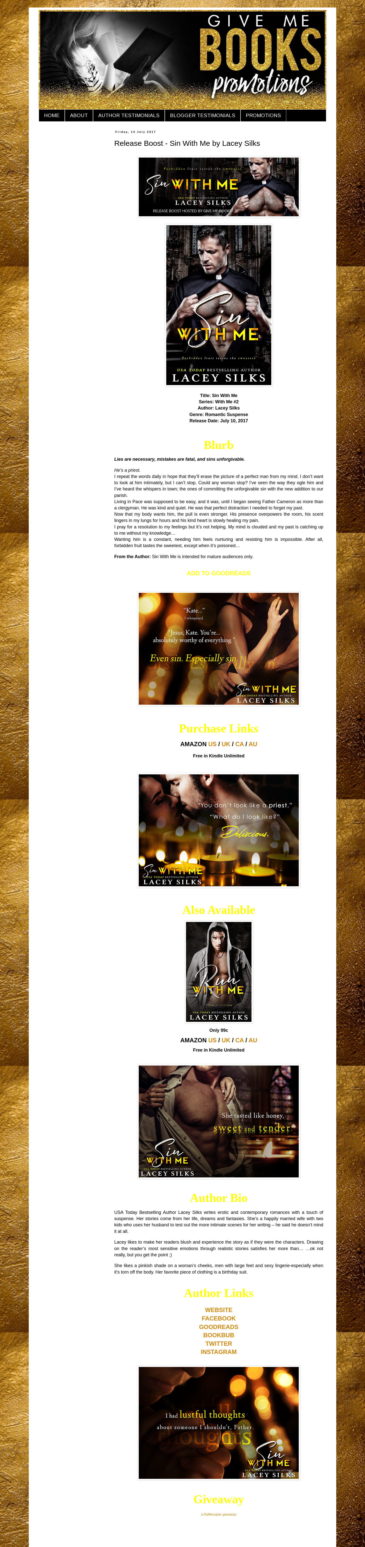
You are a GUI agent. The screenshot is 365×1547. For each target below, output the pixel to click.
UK (226, 744)
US (212, 744)
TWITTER (219, 1343)
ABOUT (79, 115)
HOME (52, 115)
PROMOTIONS (263, 115)
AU (252, 744)
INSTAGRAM (219, 1351)
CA (239, 744)
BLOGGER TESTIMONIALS (202, 115)
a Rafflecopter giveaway (218, 1514)
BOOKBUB (218, 1335)
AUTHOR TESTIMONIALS (129, 115)
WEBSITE (218, 1310)
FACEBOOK (219, 1318)
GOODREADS (218, 1327)
